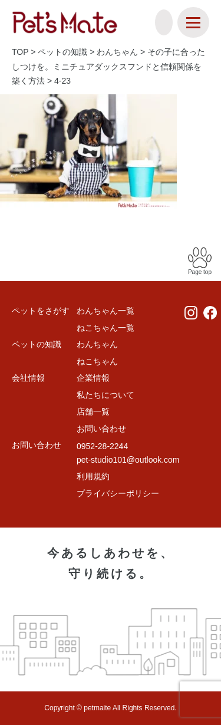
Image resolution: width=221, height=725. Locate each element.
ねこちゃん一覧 (105, 327)
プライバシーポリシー (118, 493)
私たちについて (105, 395)
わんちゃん (97, 344)
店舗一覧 (93, 411)
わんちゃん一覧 (105, 310)
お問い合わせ (101, 428)
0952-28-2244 (102, 446)
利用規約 (93, 476)
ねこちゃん (97, 361)
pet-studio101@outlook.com (128, 459)
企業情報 (93, 378)
